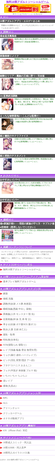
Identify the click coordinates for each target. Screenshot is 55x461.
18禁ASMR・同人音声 (14, 447)
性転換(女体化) (11, 339)
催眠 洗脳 (8, 298)
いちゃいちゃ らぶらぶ (15, 375)
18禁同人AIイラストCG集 (16, 452)
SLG (5, 403)
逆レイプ (7, 381)
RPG (5, 398)
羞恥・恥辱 (9, 334)
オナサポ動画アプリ (13, 418)
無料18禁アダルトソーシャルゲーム (27, 1)
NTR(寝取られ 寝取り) (14, 345)
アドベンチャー (11, 408)
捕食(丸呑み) (9, 386)
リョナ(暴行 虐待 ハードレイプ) (19, 355)
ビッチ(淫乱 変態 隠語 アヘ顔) (19, 360)
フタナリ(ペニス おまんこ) (17, 365)
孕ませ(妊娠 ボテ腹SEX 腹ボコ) (19, 324)
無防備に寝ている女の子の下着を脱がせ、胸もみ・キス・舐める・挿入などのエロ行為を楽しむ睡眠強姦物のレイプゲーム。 (33, 205)
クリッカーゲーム (12, 413)
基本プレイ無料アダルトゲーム (19, 281)
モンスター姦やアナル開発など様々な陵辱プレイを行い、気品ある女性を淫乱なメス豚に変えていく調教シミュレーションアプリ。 (33, 81)
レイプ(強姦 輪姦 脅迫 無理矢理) (20, 350)
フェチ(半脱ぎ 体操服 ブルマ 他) (20, 370)
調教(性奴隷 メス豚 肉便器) (17, 304)
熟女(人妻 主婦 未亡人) (15, 329)
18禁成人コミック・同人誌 (17, 442)
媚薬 (5, 293)
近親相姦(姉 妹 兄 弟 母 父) (17, 319)
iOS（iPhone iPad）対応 (15, 430)
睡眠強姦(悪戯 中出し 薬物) (17, 309)
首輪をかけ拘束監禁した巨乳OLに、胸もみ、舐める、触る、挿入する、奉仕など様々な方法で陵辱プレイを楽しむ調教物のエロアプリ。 (34, 101)
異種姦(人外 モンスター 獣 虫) (19, 314)
